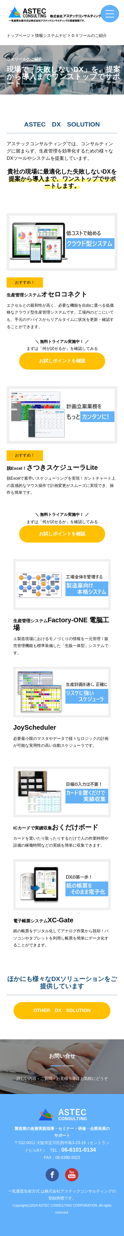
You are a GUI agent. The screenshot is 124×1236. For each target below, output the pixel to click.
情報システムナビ (51, 35)
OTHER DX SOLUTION (62, 1010)
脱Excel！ (52, 468)
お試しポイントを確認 (62, 360)
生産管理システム (47, 295)
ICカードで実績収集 (55, 828)
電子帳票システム (43, 920)
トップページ (18, 35)
